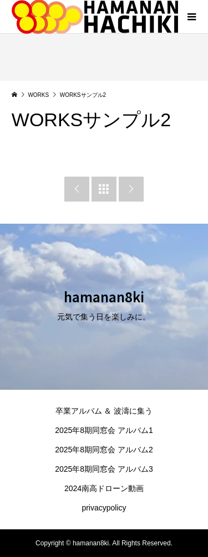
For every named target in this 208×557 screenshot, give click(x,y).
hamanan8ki (104, 296)
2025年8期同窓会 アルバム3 (104, 469)
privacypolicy (104, 507)
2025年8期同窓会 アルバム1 (104, 430)
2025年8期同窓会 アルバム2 (104, 449)
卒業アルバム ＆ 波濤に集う (104, 410)
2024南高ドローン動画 (104, 488)
